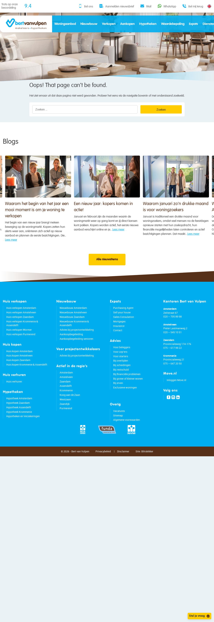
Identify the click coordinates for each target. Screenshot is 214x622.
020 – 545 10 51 (172, 343)
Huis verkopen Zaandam (20, 328)
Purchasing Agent (123, 319)
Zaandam (65, 393)
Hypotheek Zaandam (18, 414)
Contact (117, 342)
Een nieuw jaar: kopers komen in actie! (143, 233)
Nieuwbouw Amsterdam (73, 319)
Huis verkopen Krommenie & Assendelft (22, 335)
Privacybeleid (103, 463)
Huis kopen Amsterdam (19, 362)
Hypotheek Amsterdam (19, 410)
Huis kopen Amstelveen (19, 367)
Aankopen (127, 24)
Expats (193, 24)
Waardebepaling (172, 24)
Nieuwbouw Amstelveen (73, 324)
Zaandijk (65, 415)
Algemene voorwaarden (126, 431)
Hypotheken (147, 24)
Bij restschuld (121, 381)
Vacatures (119, 422)
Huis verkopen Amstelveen (21, 324)
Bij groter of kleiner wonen (128, 390)
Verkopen (109, 24)
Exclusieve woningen (125, 399)
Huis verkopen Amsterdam (21, 319)
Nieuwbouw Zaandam (72, 328)
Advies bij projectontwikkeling (77, 341)
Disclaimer (123, 463)
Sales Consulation (123, 328)
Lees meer (58, 251)
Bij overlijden (120, 372)
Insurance (118, 337)
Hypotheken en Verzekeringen (23, 428)
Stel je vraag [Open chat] (199, 616)
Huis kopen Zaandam (18, 371)
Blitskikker (147, 463)
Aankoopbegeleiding (71, 345)
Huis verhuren (14, 393)
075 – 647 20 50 (172, 375)
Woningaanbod (65, 24)
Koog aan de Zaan (70, 406)
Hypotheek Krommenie (19, 423)
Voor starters (120, 367)
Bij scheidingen (122, 376)
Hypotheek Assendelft (18, 419)
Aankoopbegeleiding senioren (76, 350)
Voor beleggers (121, 358)
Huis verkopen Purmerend (20, 345)
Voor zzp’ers (120, 363)
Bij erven (118, 394)
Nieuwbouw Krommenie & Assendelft (74, 335)
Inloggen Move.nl (176, 391)
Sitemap (118, 427)
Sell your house (122, 324)
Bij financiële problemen (126, 385)
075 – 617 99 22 (172, 359)
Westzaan (65, 411)
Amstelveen (66, 388)
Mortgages (119, 333)
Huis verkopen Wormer (19, 341)
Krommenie (66, 402)
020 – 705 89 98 (172, 328)
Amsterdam (66, 384)
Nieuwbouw (88, 24)
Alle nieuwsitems (107, 271)
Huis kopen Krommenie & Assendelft (26, 376)
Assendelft (66, 397)
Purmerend (66, 420)
